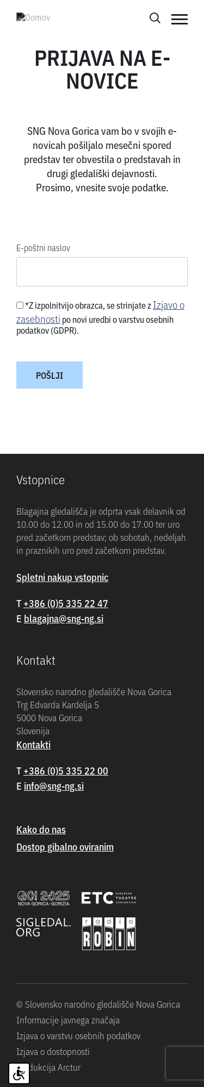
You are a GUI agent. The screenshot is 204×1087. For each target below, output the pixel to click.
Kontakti (33, 744)
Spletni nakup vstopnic (62, 577)
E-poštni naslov (43, 247)
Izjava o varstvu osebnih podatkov (78, 1035)
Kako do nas (41, 829)
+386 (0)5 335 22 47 (65, 603)
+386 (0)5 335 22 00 (65, 770)
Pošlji (49, 375)
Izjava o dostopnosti (53, 1051)
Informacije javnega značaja (68, 1019)
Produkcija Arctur (48, 1066)
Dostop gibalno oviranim (65, 846)
